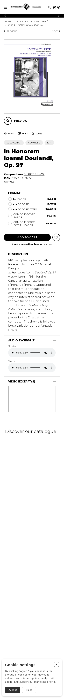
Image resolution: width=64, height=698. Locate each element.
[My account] (58, 7)
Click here (47, 244)
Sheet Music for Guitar (32, 21)
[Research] (49, 7)
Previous (10, 31)
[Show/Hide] (54, 340)
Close (29, 690)
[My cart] (54, 7)
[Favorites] (56, 237)
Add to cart (27, 237)
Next (56, 31)
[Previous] (5, 16)
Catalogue (10, 21)
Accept (13, 690)
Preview (20, 120)
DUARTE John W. (34, 174)
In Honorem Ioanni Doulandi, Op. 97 (23, 25)
